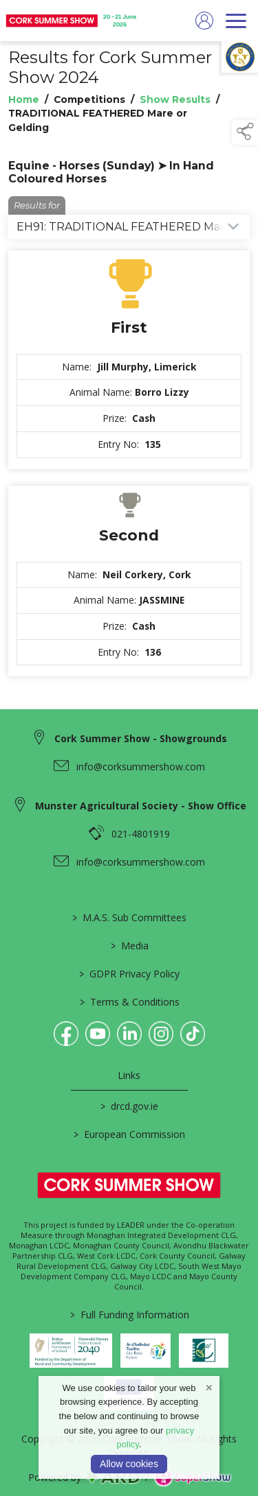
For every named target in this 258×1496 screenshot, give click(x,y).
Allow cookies (129, 1463)
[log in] (204, 21)
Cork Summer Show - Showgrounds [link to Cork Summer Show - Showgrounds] (140, 738)
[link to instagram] (161, 1033)
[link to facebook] (66, 1033)
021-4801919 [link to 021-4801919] (140, 833)
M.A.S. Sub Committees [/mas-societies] (129, 917)
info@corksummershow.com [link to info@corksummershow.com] (140, 766)
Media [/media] (129, 945)
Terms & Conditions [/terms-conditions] (129, 1002)
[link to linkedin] (129, 1033)
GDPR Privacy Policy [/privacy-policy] (129, 974)
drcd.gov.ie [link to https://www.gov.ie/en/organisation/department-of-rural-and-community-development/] (129, 1106)
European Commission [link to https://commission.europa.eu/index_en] (129, 1134)
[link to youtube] (97, 1033)
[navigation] (236, 20)
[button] (245, 132)
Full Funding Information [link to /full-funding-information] (129, 1314)
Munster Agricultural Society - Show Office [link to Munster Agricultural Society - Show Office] (140, 805)
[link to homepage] (72, 20)
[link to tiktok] (192, 1033)
